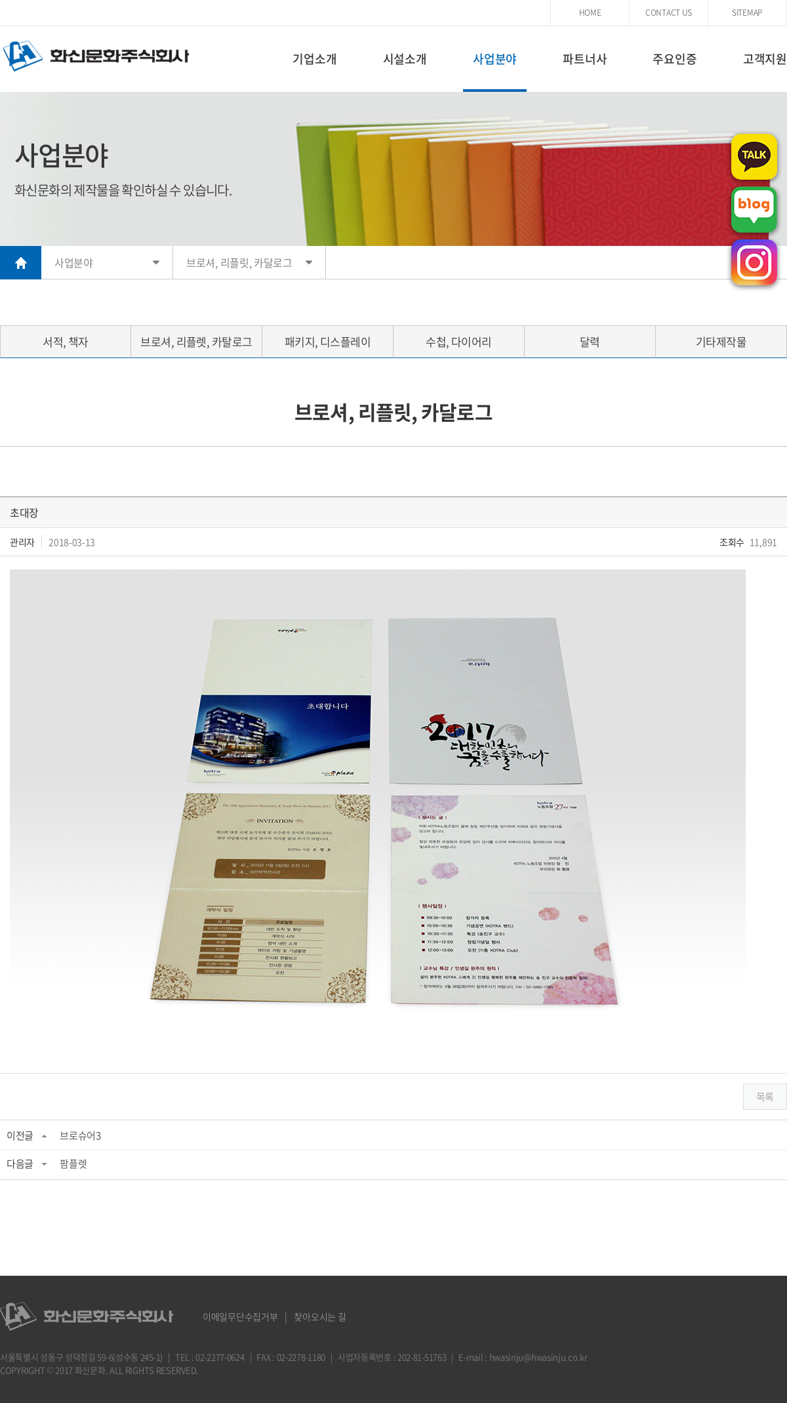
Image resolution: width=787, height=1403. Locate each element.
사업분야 (495, 59)
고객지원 (765, 59)
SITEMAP (747, 12)
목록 (765, 1096)
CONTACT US (668, 12)
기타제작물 (721, 341)
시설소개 (405, 59)
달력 (590, 341)
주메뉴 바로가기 (0, 0)
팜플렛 (73, 1163)
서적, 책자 (66, 341)
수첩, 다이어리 (459, 341)
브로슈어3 (80, 1135)
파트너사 (585, 59)
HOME (590, 12)
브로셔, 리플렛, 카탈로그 (196, 341)
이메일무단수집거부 (240, 1316)
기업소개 (314, 59)
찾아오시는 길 (320, 1316)
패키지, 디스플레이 (328, 341)
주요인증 (674, 59)
